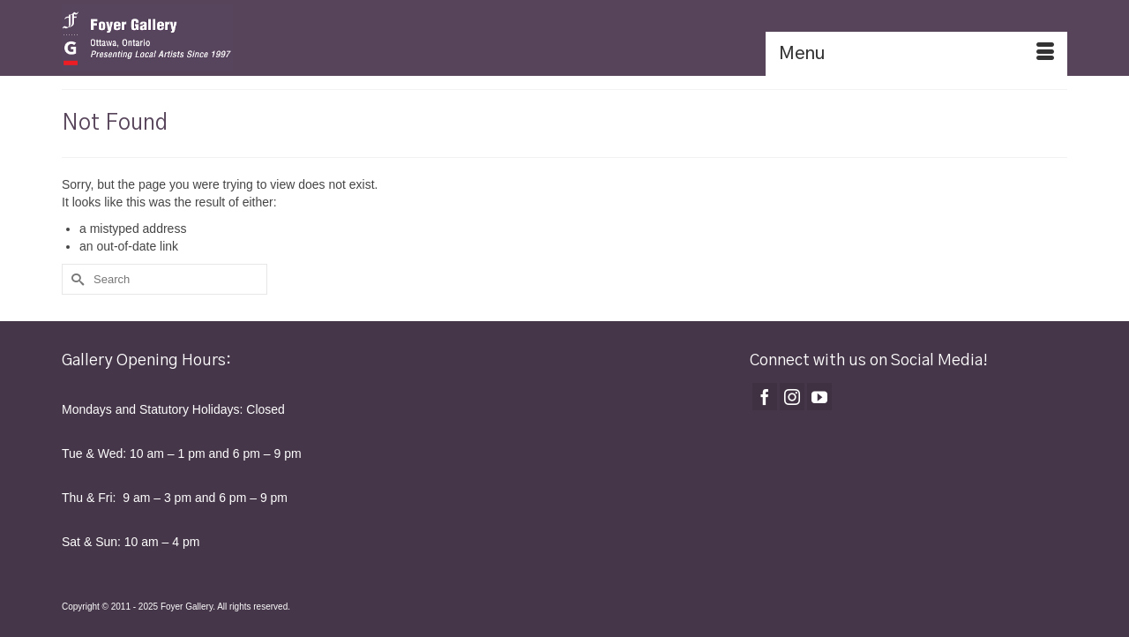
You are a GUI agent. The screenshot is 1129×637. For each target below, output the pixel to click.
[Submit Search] (75, 279)
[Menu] (916, 54)
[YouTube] (819, 396)
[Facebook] (764, 396)
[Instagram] (792, 396)
